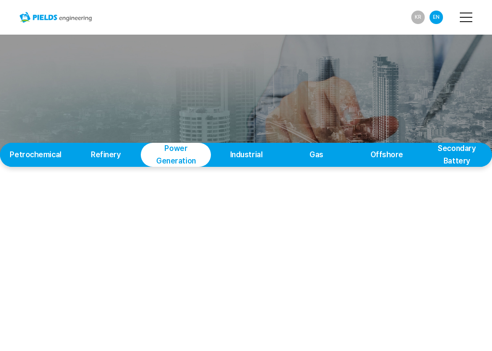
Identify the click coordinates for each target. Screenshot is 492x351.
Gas (316, 154)
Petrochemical (35, 154)
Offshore (387, 154)
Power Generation (176, 154)
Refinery (106, 154)
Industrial (246, 154)
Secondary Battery (457, 154)
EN (436, 17)
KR (418, 17)
